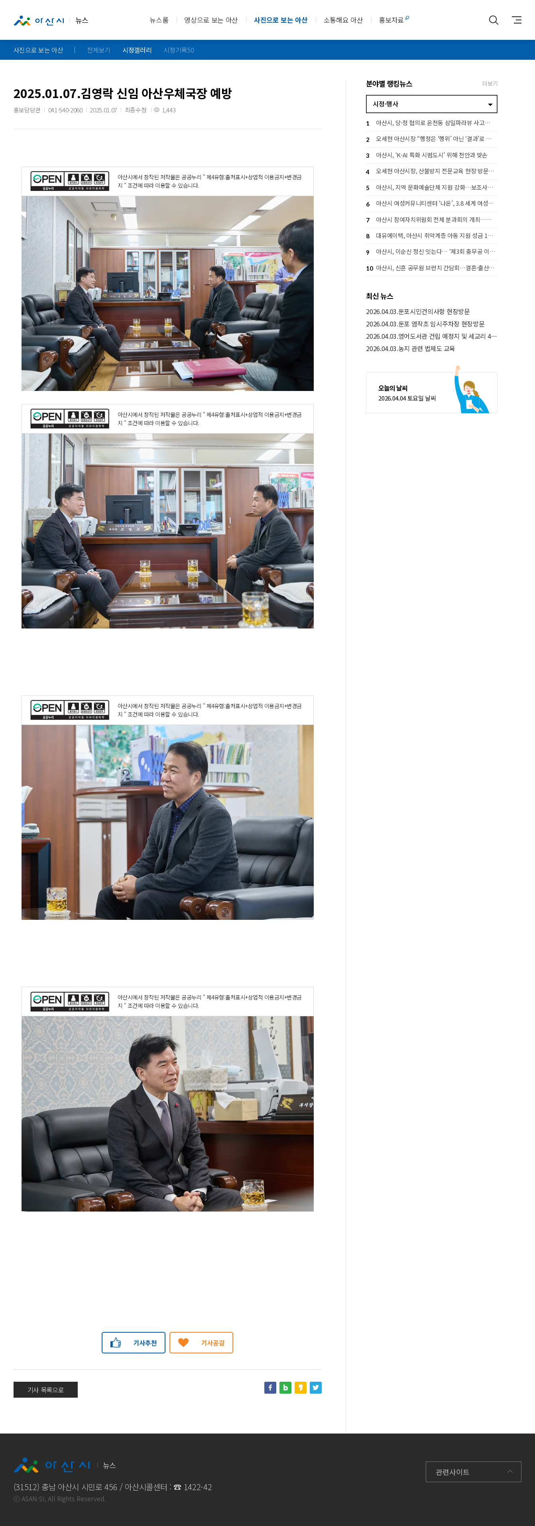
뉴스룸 (158, 20)
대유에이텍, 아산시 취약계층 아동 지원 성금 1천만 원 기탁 (432, 236)
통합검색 (493, 20)
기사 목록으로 (46, 1389)
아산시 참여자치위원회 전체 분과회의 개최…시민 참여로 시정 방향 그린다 (432, 220)
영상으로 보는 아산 (211, 20)
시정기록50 (178, 50)
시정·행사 (385, 103)
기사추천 (145, 1342)
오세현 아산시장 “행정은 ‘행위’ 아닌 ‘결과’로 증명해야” (432, 139)
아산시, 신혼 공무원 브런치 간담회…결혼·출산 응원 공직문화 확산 (432, 268)
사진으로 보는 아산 (281, 20)
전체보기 (98, 50)
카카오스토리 (301, 1388)
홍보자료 (391, 20)
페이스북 (270, 1388)
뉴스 (51, 20)
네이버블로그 (285, 1388)
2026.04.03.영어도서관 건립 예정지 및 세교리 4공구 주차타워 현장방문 (432, 336)
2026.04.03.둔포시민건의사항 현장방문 (418, 311)
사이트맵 (513, 20)
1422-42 (198, 1487)
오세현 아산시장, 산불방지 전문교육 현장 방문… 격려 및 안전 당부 (432, 172)
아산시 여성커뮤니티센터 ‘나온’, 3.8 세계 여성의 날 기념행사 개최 (432, 204)
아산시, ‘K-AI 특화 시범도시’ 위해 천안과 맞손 (426, 155)
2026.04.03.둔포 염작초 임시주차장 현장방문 (425, 324)
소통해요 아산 (343, 20)
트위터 (316, 1388)
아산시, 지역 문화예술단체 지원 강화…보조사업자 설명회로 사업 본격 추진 (432, 188)
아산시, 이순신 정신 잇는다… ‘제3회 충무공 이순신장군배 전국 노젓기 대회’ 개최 (432, 252)
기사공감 (213, 1342)
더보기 (490, 83)
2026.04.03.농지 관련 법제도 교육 (410, 348)
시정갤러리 (136, 50)
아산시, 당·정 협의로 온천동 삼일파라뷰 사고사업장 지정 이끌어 (432, 123)
